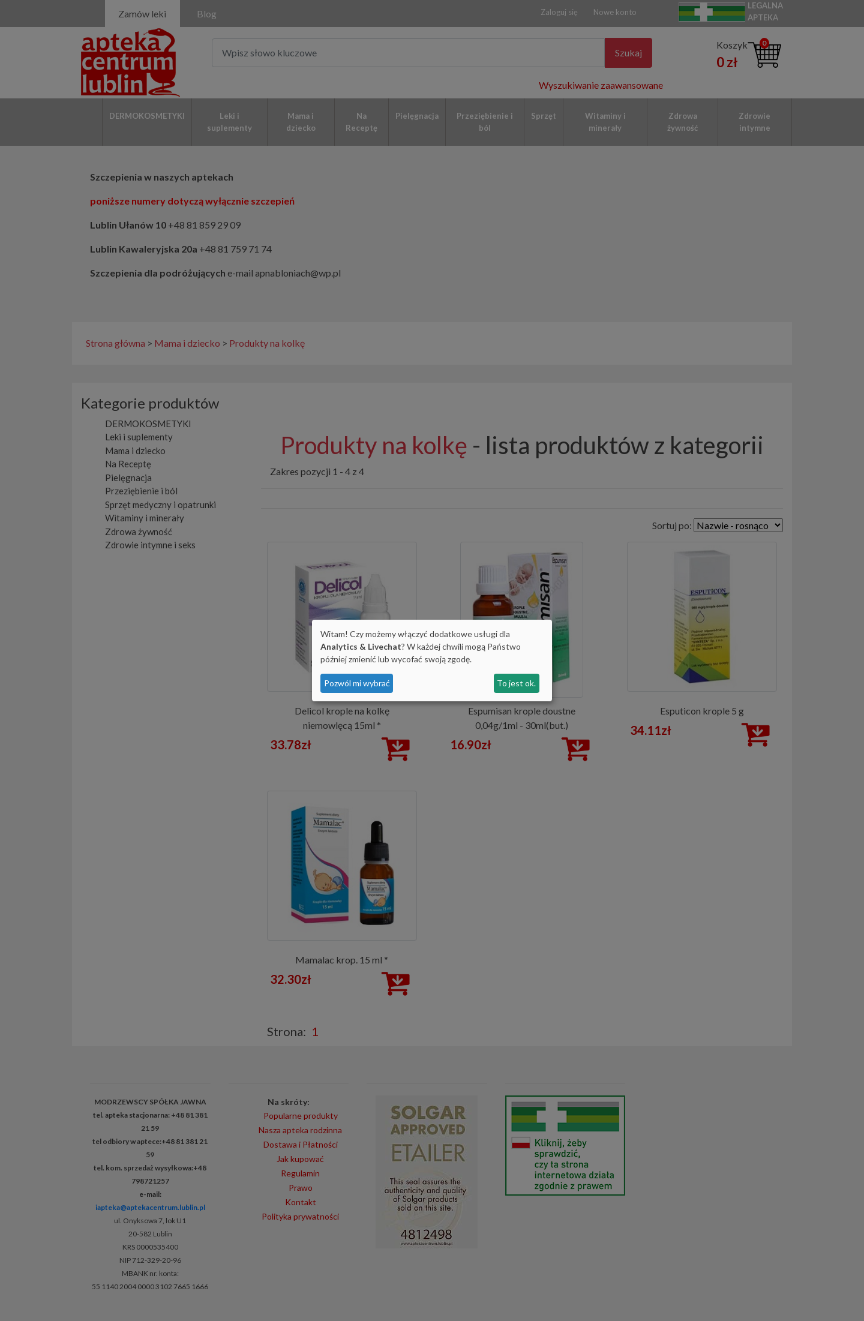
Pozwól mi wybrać (357, 683)
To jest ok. (516, 683)
